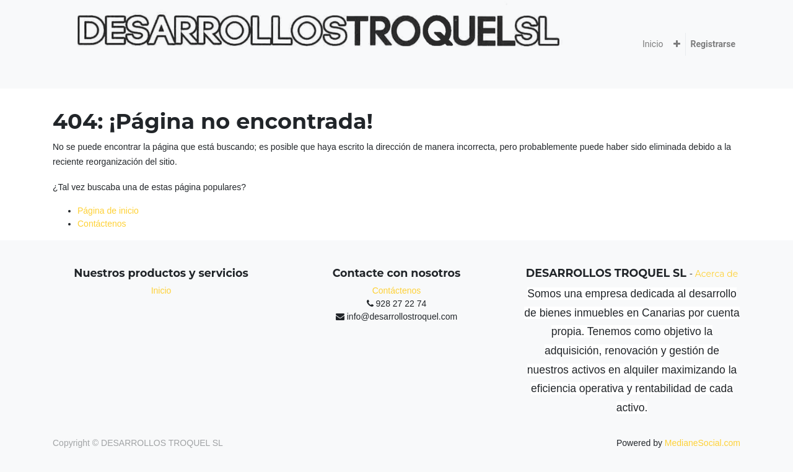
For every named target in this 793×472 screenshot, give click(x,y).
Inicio (161, 290)
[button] (676, 44)
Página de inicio (108, 211)
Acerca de (716, 273)
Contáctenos (101, 224)
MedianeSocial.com (702, 443)
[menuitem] (652, 44)
